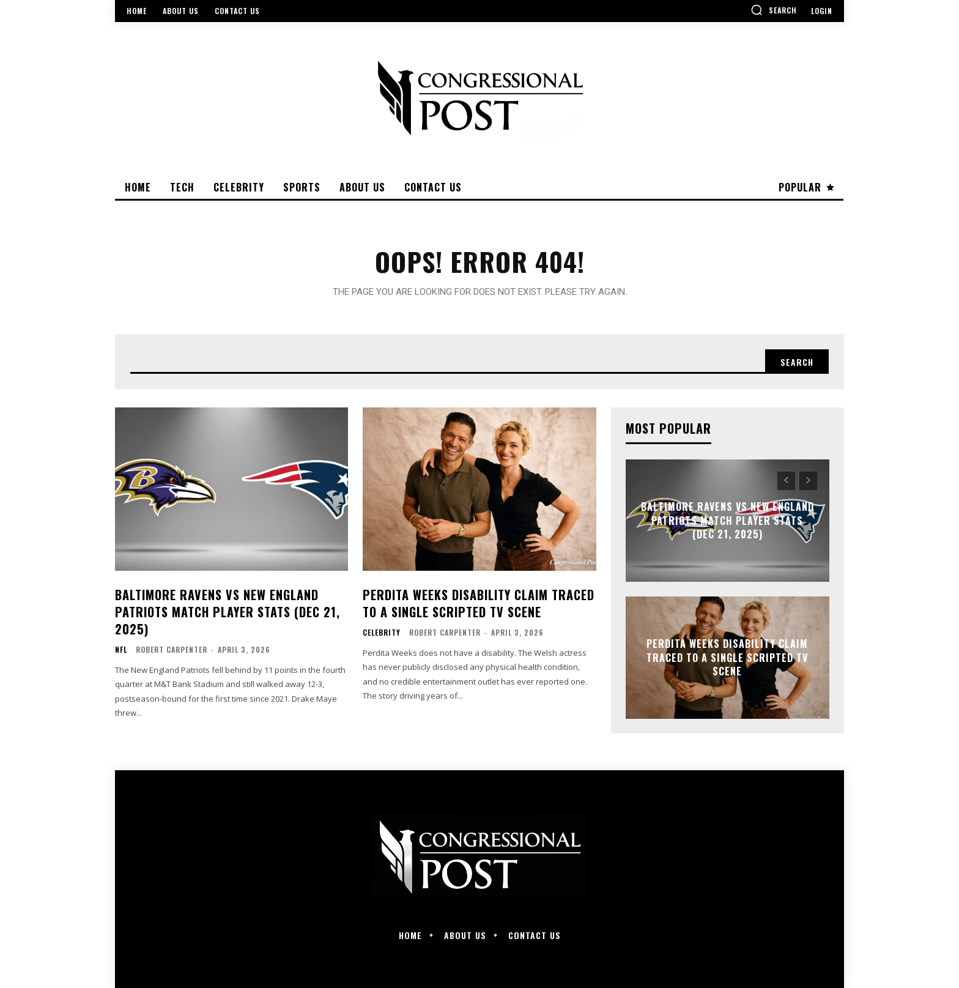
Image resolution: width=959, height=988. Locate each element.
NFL (121, 649)
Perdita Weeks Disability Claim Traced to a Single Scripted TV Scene (478, 603)
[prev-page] (786, 481)
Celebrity (382, 632)
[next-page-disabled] (808, 481)
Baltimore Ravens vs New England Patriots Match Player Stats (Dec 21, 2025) (227, 611)
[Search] (797, 361)
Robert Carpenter (171, 649)
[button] (773, 10)
